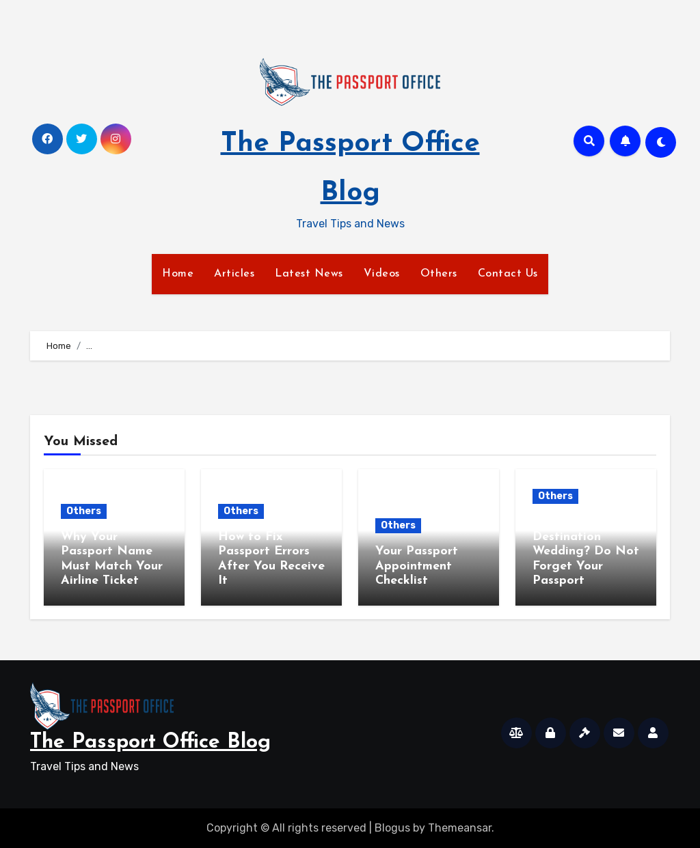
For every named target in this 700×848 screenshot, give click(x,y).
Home (177, 273)
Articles (234, 273)
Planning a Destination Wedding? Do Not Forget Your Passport (586, 551)
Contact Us (508, 273)
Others (438, 273)
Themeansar (460, 827)
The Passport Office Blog (150, 742)
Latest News (309, 273)
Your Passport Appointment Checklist (416, 566)
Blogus (392, 827)
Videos (382, 273)
